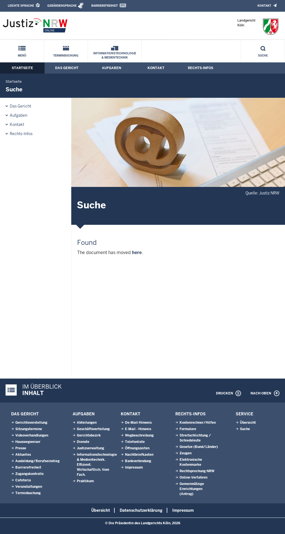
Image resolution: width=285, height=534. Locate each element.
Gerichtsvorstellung (31, 422)
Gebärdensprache (62, 6)
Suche (263, 55)
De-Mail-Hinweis (138, 422)
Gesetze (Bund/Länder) (199, 447)
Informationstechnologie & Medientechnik (114, 55)
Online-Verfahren (193, 477)
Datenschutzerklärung (141, 510)
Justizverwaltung (90, 448)
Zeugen (185, 453)
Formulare (188, 429)
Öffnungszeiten (137, 448)
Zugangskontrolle (29, 474)
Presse (20, 448)
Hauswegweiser (27, 442)
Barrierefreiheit (104, 6)
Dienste (83, 442)
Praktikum (85, 481)
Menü (22, 55)
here (137, 252)
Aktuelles (23, 454)
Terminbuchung (65, 55)
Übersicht (248, 422)
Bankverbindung (138, 461)
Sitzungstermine (28, 429)
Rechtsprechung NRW (197, 471)
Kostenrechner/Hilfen (198, 422)
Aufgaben (111, 68)
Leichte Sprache (21, 6)
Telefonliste (135, 442)
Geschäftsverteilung (93, 429)
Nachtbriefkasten (139, 454)
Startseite (22, 68)
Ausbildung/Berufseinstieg (37, 461)
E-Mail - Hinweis (138, 429)
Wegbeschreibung (139, 435)
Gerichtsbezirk (89, 435)
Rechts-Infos (200, 68)
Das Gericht (66, 68)
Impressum (134, 467)
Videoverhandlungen (31, 435)
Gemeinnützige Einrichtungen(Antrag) (192, 489)
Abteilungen (87, 422)
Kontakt (264, 6)
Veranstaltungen (28, 486)
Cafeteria (23, 480)
